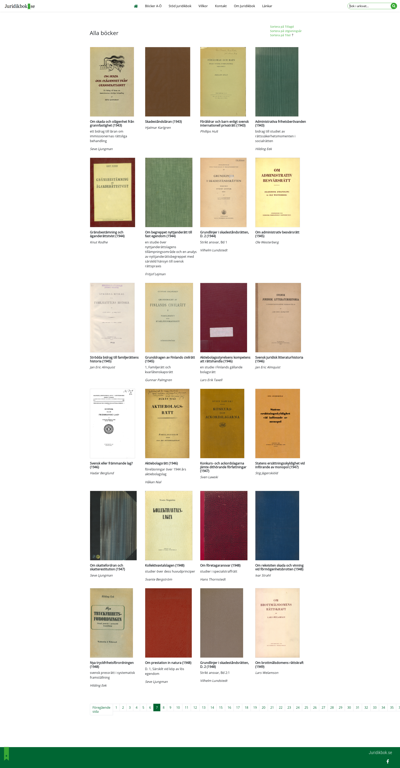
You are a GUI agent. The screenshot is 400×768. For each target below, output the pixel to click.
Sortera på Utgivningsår (286, 31)
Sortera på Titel (282, 35)
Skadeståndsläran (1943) (163, 121)
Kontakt (221, 6)
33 (375, 707)
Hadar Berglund (102, 473)
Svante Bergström (158, 579)
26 (315, 707)
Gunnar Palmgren (158, 380)
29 (340, 707)
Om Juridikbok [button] (244, 6)
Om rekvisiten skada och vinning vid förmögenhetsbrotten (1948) (279, 567)
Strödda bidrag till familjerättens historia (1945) (114, 359)
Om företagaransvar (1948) (220, 565)
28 (332, 707)
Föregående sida (101, 709)
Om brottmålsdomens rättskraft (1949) (279, 665)
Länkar (267, 6)
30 (349, 707)
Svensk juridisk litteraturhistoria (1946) (279, 359)
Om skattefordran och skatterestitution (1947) (107, 567)
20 (263, 707)
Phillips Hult (209, 131)
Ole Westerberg (267, 242)
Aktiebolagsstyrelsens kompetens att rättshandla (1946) (225, 359)
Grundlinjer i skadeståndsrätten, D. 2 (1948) (224, 665)
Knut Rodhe (99, 242)
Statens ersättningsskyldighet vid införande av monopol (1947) (280, 465)
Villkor (203, 6)
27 (323, 707)
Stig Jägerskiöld (266, 473)
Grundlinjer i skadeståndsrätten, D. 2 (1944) (224, 234)
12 (195, 707)
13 (203, 707)
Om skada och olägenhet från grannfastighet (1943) (112, 123)
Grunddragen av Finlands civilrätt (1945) (170, 359)
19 (255, 707)
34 (383, 707)
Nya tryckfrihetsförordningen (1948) (112, 665)
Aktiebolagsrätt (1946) (161, 463)
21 (272, 707)
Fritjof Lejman (155, 274)
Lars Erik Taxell (211, 380)
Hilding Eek (263, 149)
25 (306, 707)
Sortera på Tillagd (282, 26)
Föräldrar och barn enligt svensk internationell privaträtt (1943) (224, 123)
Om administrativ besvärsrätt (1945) (277, 234)
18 (246, 707)
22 (280, 707)
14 (212, 707)
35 (392, 707)
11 (186, 707)
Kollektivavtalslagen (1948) (164, 565)
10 (178, 707)
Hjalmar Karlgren (158, 127)
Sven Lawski (209, 477)
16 (229, 707)
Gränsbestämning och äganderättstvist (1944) (107, 234)
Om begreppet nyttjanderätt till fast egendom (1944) (168, 234)
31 (357, 707)
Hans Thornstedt (213, 579)
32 (366, 707)
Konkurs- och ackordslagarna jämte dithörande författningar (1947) (223, 467)
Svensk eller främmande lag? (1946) (111, 465)
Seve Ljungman (101, 149)
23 (289, 707)
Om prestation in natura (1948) (168, 663)
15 (221, 707)
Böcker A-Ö (153, 6)
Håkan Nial (153, 482)
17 (238, 707)
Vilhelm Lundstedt (213, 250)
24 (298, 707)
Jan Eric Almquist (102, 367)
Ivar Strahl (263, 575)
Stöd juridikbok (180, 6)
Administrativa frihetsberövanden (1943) (280, 123)
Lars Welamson (266, 672)
